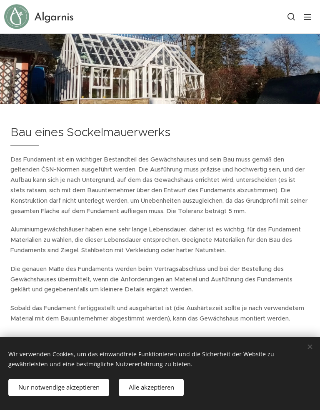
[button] (290, 16)
